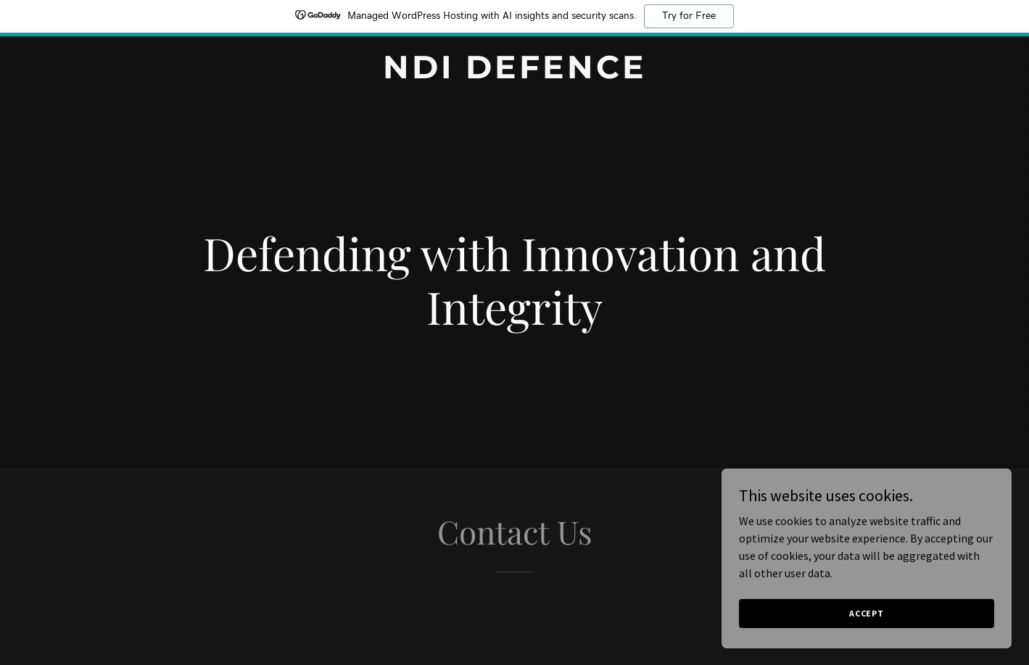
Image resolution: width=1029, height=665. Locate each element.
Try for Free (689, 16)
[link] (514, 74)
